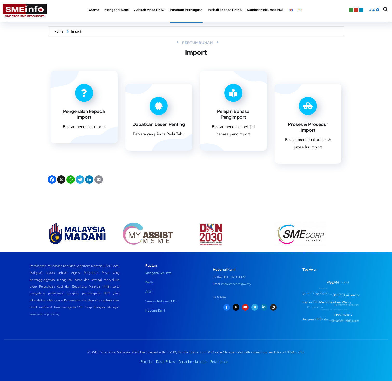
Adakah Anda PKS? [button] (149, 10)
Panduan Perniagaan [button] (186, 10)
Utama (94, 10)
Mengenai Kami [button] (116, 10)
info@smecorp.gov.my (236, 284)
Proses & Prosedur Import (308, 127)
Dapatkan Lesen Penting (158, 124)
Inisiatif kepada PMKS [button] (225, 10)
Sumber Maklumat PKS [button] (265, 10)
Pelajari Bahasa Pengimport (233, 114)
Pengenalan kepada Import (84, 114)
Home (58, 31)
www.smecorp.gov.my (44, 314)
